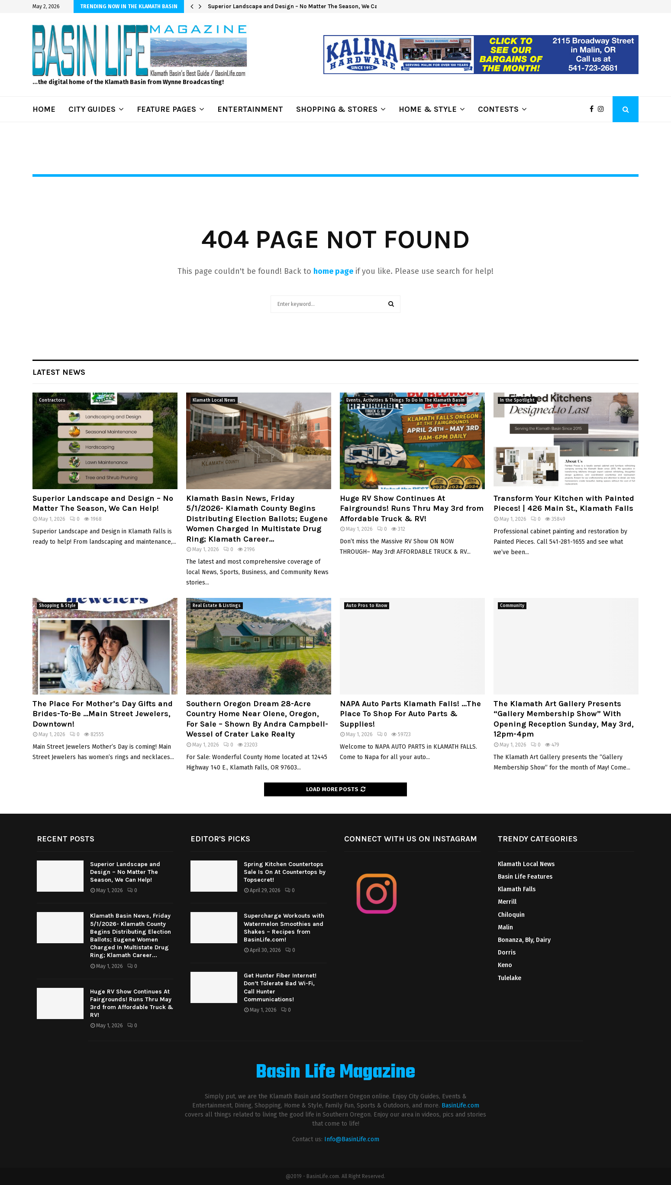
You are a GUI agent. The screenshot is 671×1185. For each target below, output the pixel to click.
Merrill (507, 902)
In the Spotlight (517, 400)
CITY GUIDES (92, 109)
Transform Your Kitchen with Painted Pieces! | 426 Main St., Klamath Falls (564, 503)
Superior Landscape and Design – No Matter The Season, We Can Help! (302, 6)
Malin (505, 927)
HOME (43, 109)
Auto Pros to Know (366, 605)
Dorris (507, 952)
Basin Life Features (525, 876)
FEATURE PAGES (166, 109)
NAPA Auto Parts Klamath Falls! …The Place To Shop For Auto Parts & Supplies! (410, 714)
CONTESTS (498, 109)
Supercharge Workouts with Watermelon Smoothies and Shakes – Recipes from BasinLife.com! (284, 927)
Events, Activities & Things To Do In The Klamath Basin (405, 400)
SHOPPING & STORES (336, 109)
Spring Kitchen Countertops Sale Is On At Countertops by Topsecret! (285, 871)
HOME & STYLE (428, 109)
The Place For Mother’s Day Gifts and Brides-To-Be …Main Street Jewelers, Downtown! (102, 714)
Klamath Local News (214, 400)
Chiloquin (511, 915)
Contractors (52, 400)
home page (333, 271)
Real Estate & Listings (217, 605)
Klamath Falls (517, 889)
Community (512, 605)
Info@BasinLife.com (351, 1139)
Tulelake (509, 978)
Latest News (58, 372)
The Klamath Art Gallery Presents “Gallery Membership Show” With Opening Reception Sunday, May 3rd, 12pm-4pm (564, 719)
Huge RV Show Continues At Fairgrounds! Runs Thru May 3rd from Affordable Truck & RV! (412, 508)
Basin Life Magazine (335, 1072)
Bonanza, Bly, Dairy (524, 940)
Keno (505, 965)
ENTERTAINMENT (250, 109)
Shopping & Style (57, 605)
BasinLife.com (460, 1105)
